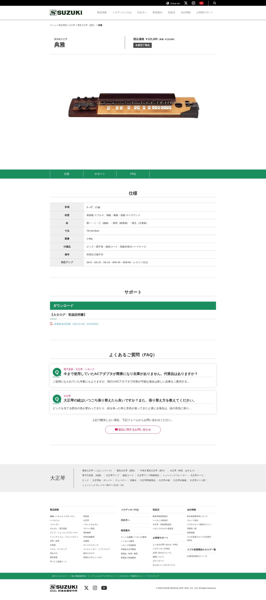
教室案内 (157, 15)
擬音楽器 (53, 560)
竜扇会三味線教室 (128, 561)
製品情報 (102, 15)
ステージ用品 (89, 532)
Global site (173, 5)
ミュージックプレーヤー (175, 479)
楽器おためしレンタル (92, 560)
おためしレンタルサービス (164, 568)
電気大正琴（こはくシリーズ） (97, 474)
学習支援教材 (89, 540)
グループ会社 (192, 524)
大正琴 (86, 524)
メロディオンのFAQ (161, 552)
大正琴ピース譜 (197, 484)
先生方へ (142, 15)
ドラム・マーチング (58, 552)
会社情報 (185, 15)
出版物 (86, 544)
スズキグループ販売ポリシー (199, 528)
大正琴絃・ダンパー (102, 484)
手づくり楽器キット (58, 565)
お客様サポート (204, 15)
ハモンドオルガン (90, 528)
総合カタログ (89, 556)
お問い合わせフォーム (162, 556)
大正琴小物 (164, 484)
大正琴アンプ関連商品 (148, 479)
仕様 (66, 177)
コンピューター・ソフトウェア (96, 552)
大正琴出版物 (179, 484)
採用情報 (191, 536)
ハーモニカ (54, 524)
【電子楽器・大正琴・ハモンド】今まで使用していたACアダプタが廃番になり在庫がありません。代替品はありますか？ (133, 378)
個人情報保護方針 (78, 579)
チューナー (121, 484)
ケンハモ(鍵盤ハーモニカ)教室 (133, 540)
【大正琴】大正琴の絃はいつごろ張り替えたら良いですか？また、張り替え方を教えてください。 (133, 405)
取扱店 (171, 15)
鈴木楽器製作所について (197, 519)
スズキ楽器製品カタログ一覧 (201, 552)
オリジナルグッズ (90, 548)
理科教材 (87, 536)
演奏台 (133, 484)
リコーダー (54, 528)
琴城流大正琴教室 (128, 552)
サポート (99, 177)
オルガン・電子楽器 (58, 532)
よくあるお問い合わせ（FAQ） (166, 548)
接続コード (128, 479)
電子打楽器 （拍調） (92, 479)
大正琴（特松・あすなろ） (183, 474)
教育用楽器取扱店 (160, 519)
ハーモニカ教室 (127, 544)
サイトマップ (153, 579)
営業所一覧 (191, 532)
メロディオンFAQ (121, 15)
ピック (85, 484)
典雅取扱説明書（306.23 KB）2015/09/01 (75, 327)
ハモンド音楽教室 (128, 548)
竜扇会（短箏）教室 (129, 557)
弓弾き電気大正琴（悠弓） (153, 474)
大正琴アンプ (112, 479)
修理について (158, 560)
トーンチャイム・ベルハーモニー (64, 540)
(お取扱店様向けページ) (197, 559)
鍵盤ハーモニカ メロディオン (62, 519)
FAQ (133, 177)
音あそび (53, 556)
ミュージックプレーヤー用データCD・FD (103, 488)
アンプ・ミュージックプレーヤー (64, 536)
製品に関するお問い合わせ (133, 432)
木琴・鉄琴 (54, 544)
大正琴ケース (197, 479)
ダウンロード (158, 564)
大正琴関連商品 (147, 484)
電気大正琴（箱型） (126, 474)
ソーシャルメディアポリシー (102, 579)
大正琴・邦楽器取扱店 (162, 528)
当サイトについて (59, 579)
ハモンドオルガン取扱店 (163, 532)
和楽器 (86, 519)
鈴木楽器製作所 (66, 16)
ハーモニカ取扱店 (160, 524)
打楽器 (53, 548)
